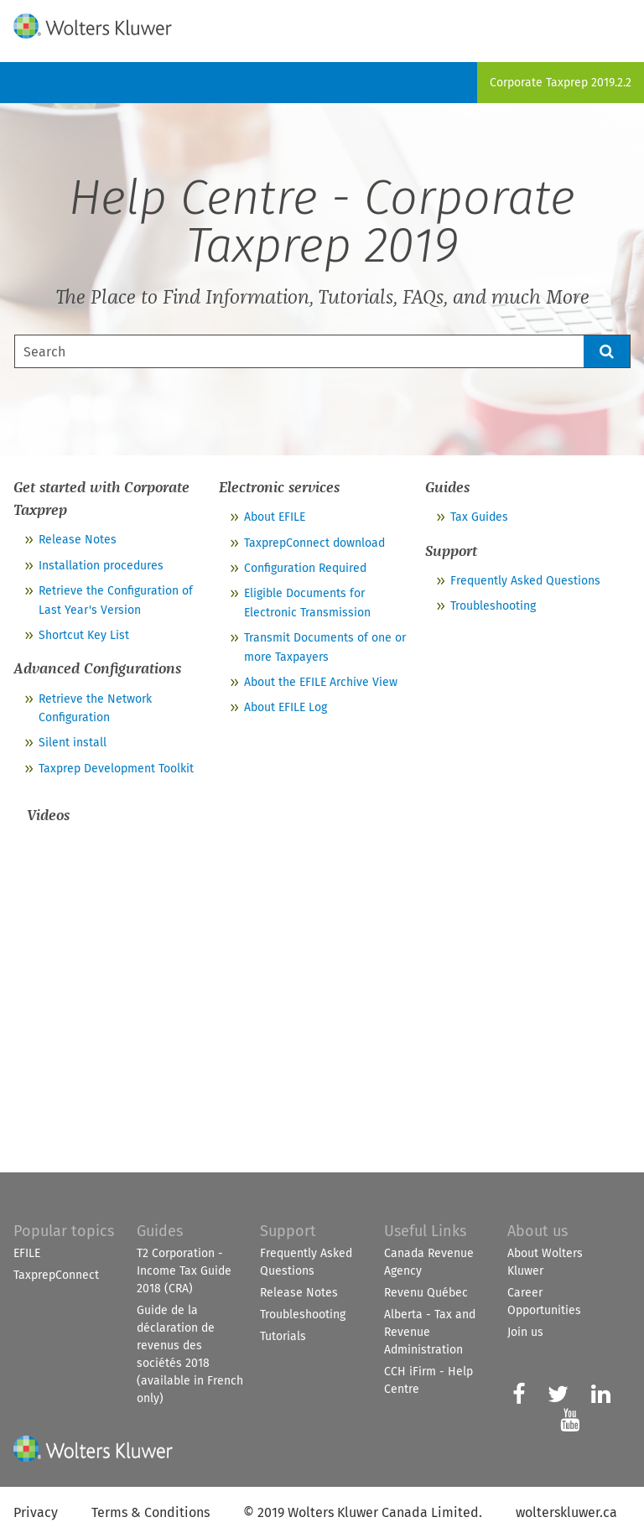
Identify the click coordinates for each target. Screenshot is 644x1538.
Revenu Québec (426, 1293)
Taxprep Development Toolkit (116, 768)
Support (288, 1231)
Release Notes (78, 540)
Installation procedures (101, 566)
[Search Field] (322, 351)
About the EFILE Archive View (320, 682)
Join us (525, 1332)
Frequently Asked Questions (525, 581)
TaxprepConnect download (314, 543)
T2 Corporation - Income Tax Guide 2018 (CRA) (184, 1271)
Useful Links (425, 1231)
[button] (607, 351)
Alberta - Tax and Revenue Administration (429, 1332)
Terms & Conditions (150, 1512)
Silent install (72, 742)
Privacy (35, 1512)
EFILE (26, 1253)
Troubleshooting (493, 606)
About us (537, 1231)
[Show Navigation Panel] (621, 23)
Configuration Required (305, 568)
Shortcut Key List (84, 635)
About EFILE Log (285, 707)
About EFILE (274, 517)
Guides (160, 1231)
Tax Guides (479, 517)
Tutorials (283, 1336)
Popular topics (63, 1231)
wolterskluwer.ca (566, 1512)
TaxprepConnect (56, 1275)
